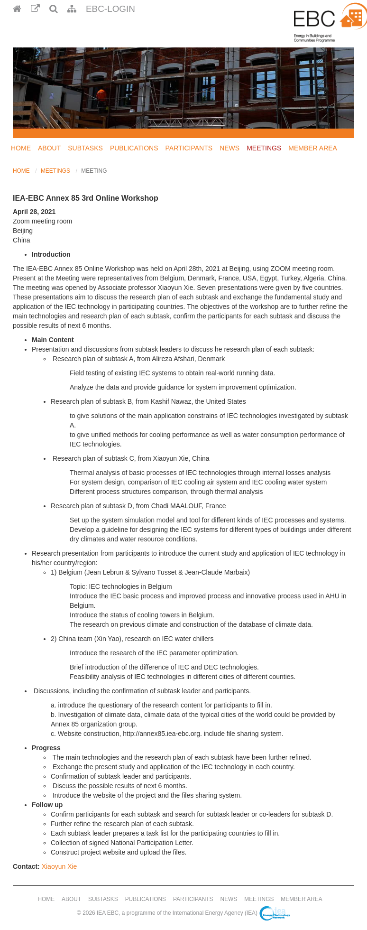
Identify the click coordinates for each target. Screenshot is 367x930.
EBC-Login (110, 9)
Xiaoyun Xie (59, 866)
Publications (134, 148)
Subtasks (85, 148)
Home (21, 148)
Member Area (312, 148)
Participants (189, 148)
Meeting (94, 170)
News (229, 148)
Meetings (264, 148)
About (49, 148)
